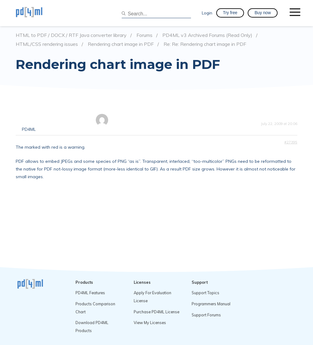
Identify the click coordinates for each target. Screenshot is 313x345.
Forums (144, 35)
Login (207, 12)
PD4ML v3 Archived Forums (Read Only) (207, 35)
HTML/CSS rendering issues (47, 44)
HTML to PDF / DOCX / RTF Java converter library (71, 35)
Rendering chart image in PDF (121, 44)
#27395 (290, 142)
